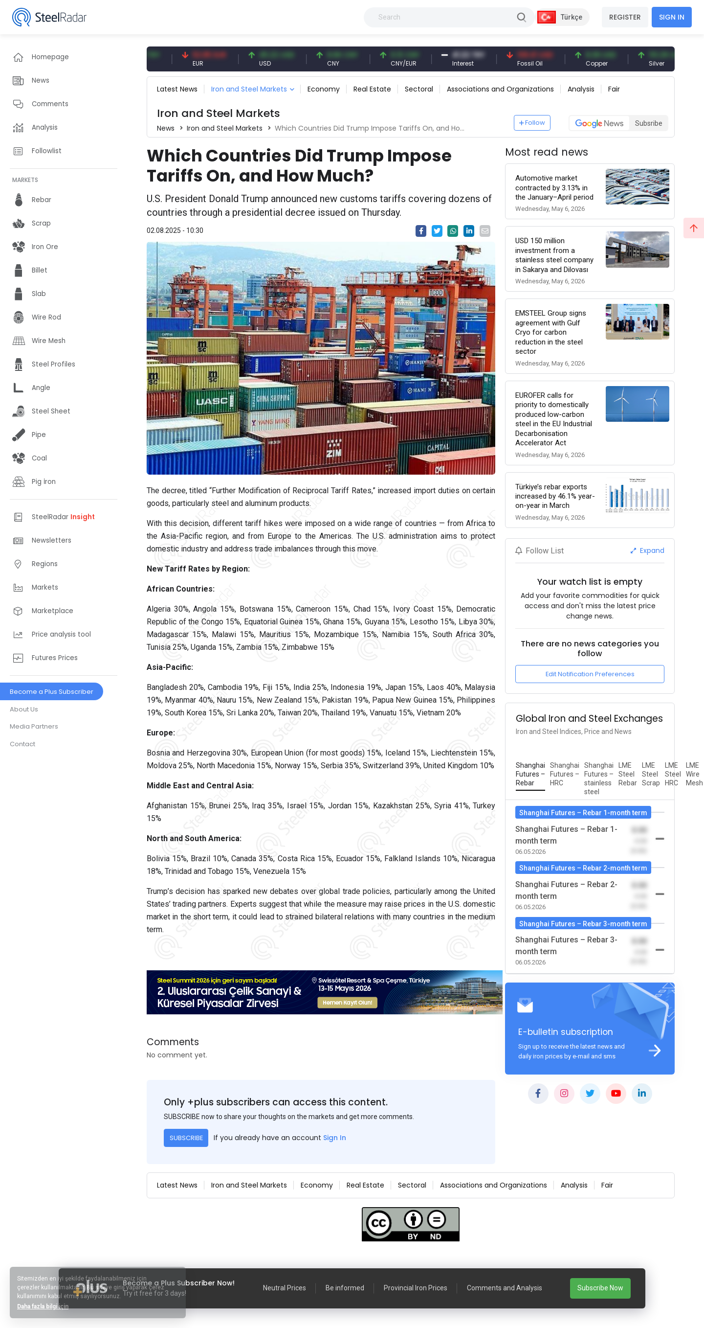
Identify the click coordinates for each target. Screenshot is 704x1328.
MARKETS (25, 180)
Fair (614, 89)
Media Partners (34, 726)
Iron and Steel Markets (249, 89)
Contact (22, 744)
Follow (532, 122)
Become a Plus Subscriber (51, 691)
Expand (647, 550)
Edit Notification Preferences (590, 674)
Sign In (334, 1138)
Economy (324, 89)
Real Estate (372, 89)
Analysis (581, 89)
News (166, 128)
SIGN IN (671, 17)
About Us (24, 709)
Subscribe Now (600, 1288)
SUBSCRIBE (186, 1138)
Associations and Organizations (500, 89)
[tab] (530, 774)
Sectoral (419, 89)
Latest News (177, 89)
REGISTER (625, 17)
